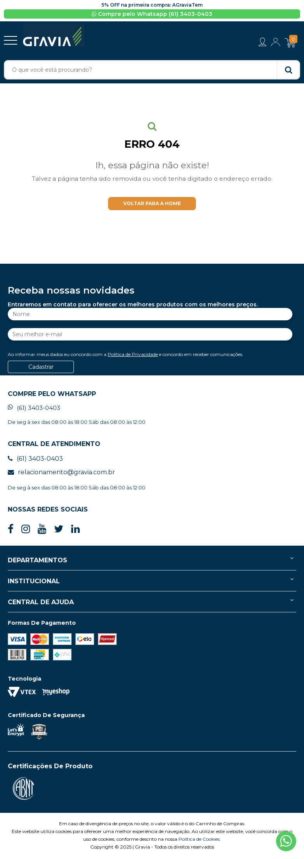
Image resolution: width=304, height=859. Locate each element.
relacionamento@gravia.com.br (61, 473)
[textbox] (152, 70)
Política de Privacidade (133, 355)
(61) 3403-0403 (34, 409)
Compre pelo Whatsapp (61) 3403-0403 (152, 13)
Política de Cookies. (199, 840)
